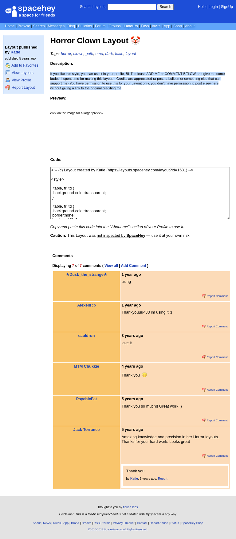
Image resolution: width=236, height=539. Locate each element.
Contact (142, 523)
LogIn (213, 7)
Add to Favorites (21, 65)
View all (111, 266)
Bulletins (85, 26)
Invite (156, 26)
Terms (106, 523)
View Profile (18, 80)
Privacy (118, 523)
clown (78, 53)
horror (66, 53)
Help (202, 7)
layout (131, 53)
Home (10, 26)
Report (162, 478)
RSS (97, 523)
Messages (56, 26)
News (47, 523)
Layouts (131, 26)
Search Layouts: (93, 7)
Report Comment (215, 296)
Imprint (130, 523)
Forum (100, 26)
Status (175, 523)
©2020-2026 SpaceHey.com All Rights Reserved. (118, 529)
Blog (71, 26)
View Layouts (19, 73)
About (190, 26)
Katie (15, 52)
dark (109, 53)
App (167, 26)
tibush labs (130, 507)
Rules (57, 523)
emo (99, 53)
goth (89, 53)
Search (165, 7)
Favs (145, 26)
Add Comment (133, 266)
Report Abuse (159, 523)
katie (119, 53)
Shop (177, 26)
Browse (24, 26)
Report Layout (20, 87)
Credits (86, 523)
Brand (75, 523)
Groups (114, 26)
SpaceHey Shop (192, 523)
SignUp (227, 7)
